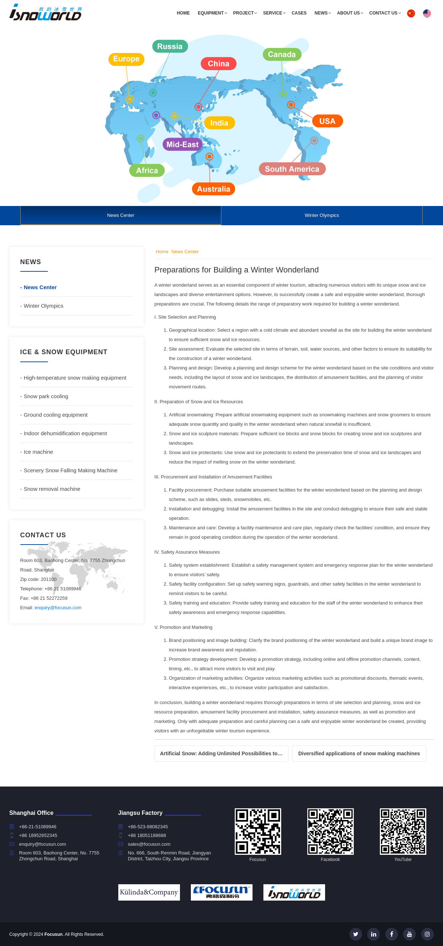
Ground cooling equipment (56, 415)
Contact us (383, 13)
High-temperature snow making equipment (75, 378)
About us (348, 13)
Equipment (210, 13)
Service (272, 13)
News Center (120, 215)
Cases (299, 13)
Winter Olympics (322, 215)
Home (183, 13)
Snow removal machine (52, 489)
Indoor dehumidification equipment (65, 433)
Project (243, 13)
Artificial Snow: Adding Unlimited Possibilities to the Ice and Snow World (224, 753)
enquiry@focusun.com (58, 607)
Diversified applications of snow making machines (359, 753)
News (321, 13)
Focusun (53, 934)
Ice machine (38, 452)
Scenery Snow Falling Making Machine (71, 470)
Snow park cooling (46, 396)
